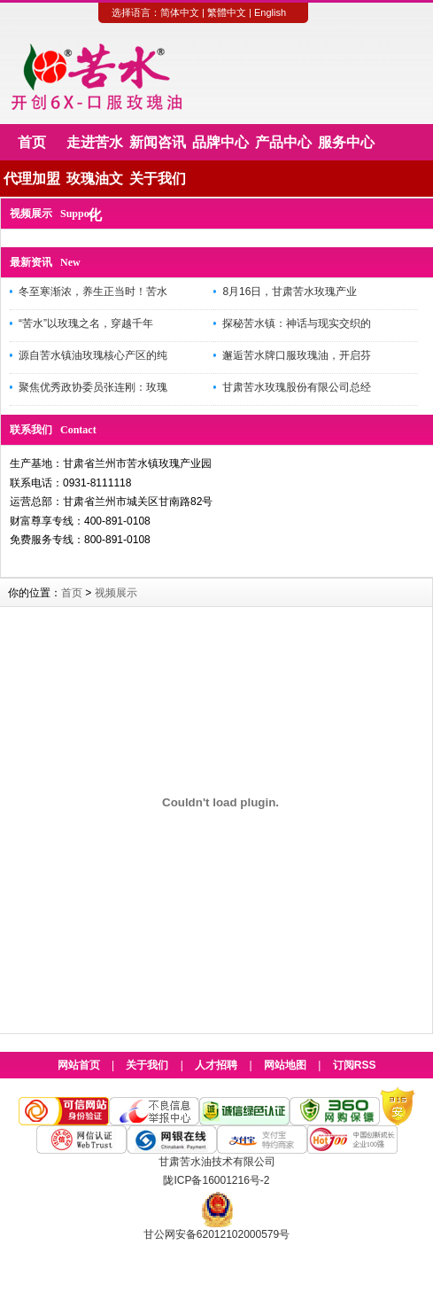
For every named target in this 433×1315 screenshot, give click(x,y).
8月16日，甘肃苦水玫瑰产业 (289, 291)
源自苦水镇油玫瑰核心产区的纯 (93, 355)
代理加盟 (32, 178)
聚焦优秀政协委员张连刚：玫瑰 (93, 387)
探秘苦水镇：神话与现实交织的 (296, 323)
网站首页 (79, 1065)
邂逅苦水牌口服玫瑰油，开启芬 (296, 355)
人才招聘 (216, 1065)
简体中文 (179, 12)
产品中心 (283, 142)
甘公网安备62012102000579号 (216, 1234)
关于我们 (157, 178)
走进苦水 (94, 142)
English (270, 12)
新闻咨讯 (157, 142)
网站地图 (285, 1065)
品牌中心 (220, 142)
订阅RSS (354, 1065)
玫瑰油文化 (94, 184)
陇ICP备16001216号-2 (216, 1180)
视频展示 (116, 593)
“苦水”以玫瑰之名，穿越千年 (86, 323)
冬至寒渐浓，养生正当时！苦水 (93, 291)
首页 (32, 142)
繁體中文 (226, 12)
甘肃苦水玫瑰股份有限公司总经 (296, 387)
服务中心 (346, 142)
